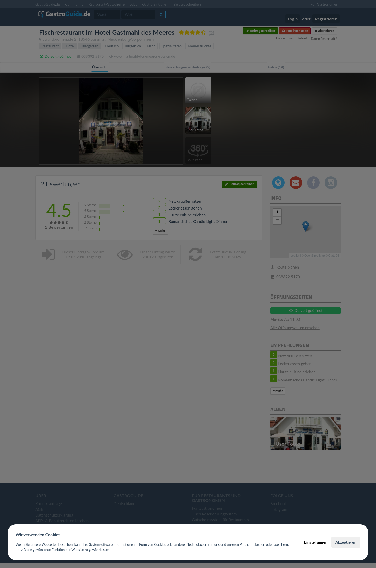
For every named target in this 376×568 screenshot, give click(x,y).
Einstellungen (315, 542)
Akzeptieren (345, 542)
